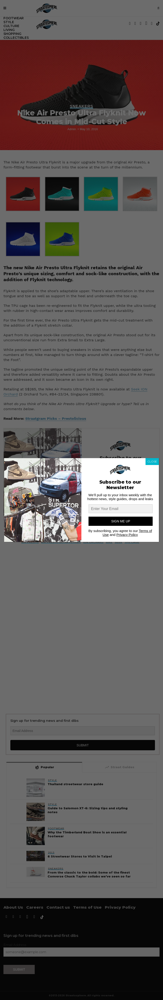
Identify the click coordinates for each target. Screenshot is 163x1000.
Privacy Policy (127, 535)
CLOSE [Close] (152, 461)
